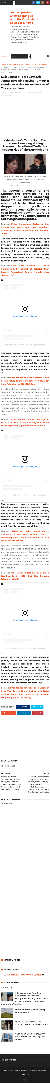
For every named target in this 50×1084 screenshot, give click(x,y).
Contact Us (6, 988)
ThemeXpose (18, 1071)
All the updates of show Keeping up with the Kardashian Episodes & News (24, 18)
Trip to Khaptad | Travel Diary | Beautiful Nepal (30, 1011)
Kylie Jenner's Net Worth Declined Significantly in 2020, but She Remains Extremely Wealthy (25, 576)
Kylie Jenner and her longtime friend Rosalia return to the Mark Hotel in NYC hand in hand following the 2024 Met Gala (25, 381)
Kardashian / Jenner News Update (24, 975)
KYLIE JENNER (26, 65)
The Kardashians (41, 65)
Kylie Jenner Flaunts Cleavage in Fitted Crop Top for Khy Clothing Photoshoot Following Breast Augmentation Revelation (25, 423)
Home (3, 56)
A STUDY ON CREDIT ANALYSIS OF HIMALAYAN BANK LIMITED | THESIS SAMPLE (31, 1037)
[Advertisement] (25, 36)
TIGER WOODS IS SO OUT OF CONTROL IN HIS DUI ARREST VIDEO (31, 1024)
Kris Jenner (13, 65)
